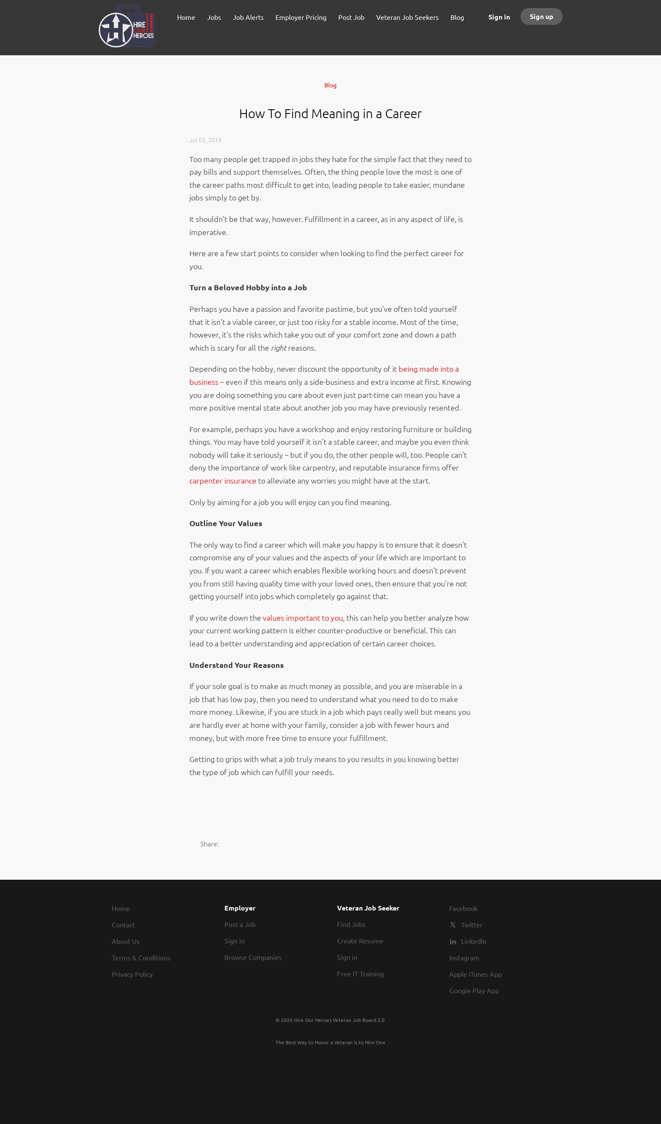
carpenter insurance (222, 480)
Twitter (472, 924)
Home (121, 908)
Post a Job (240, 924)
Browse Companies (253, 957)
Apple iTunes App (475, 974)
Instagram (464, 957)
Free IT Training (360, 973)
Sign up (541, 16)
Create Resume (360, 940)
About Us (126, 941)
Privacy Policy (132, 974)
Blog (330, 85)
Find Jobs (351, 924)
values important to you (303, 617)
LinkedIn (473, 941)
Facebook (463, 908)
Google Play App (474, 990)
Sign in (499, 16)
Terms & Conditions (141, 957)
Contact (123, 924)
